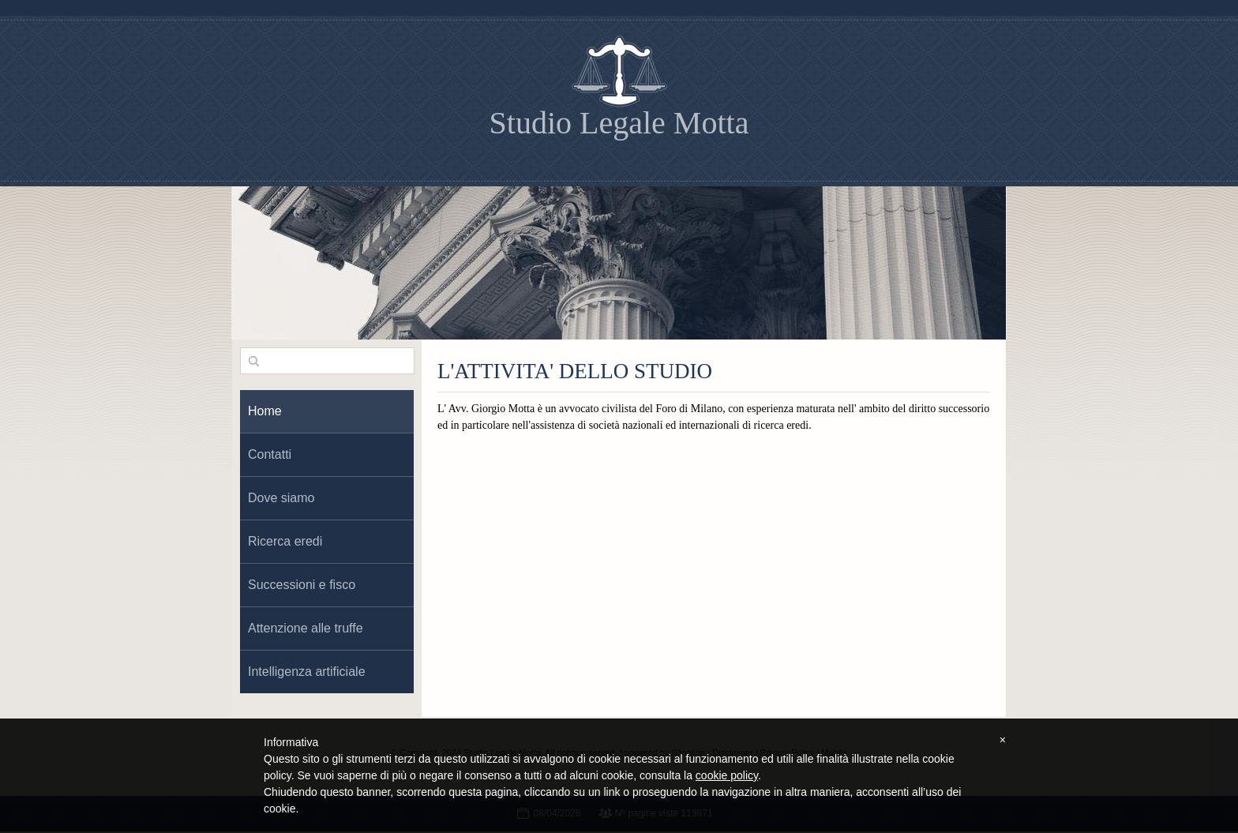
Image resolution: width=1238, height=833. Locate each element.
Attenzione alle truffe (305, 628)
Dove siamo (281, 498)
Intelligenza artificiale (307, 671)
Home (265, 411)
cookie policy (727, 775)
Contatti (269, 454)
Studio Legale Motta (619, 123)
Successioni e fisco (301, 584)
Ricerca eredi (285, 541)
